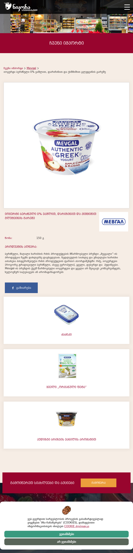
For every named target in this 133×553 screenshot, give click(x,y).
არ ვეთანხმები (66, 541)
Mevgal (31, 68)
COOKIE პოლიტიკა (76, 526)
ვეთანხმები (66, 534)
